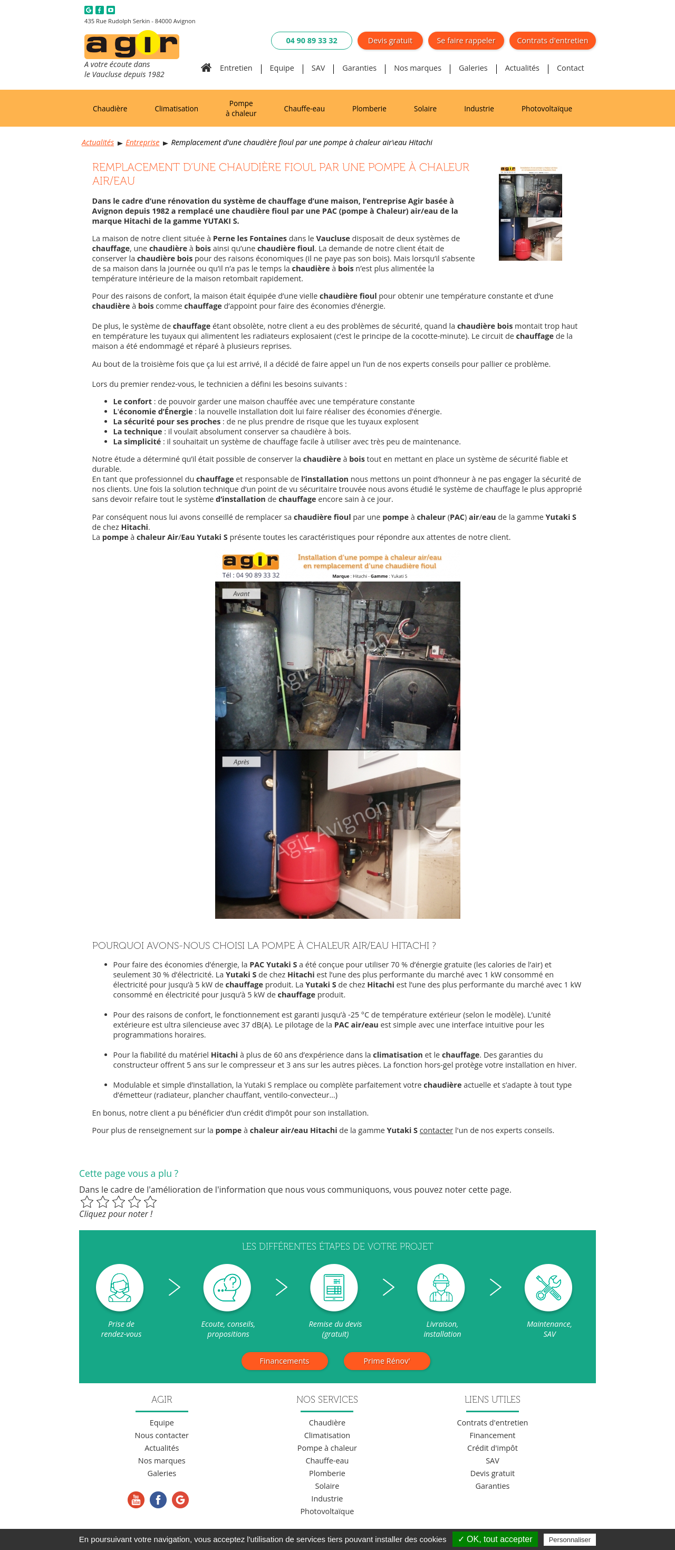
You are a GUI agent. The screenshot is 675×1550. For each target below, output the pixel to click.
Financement (492, 1435)
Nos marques (417, 68)
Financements (285, 1361)
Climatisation (176, 108)
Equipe (282, 68)
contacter (437, 1130)
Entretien (236, 68)
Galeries (473, 68)
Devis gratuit (390, 40)
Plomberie (369, 108)
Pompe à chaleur (241, 108)
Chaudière (110, 108)
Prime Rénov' (386, 1361)
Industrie (479, 108)
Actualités (522, 68)
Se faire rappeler (466, 40)
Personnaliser (570, 1540)
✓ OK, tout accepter (495, 1539)
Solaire (425, 108)
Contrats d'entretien (553, 40)
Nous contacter (162, 1435)
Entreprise (142, 142)
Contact (570, 68)
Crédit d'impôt (492, 1448)
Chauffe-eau (304, 108)
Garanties (359, 68)
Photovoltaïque (547, 108)
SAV (318, 68)
